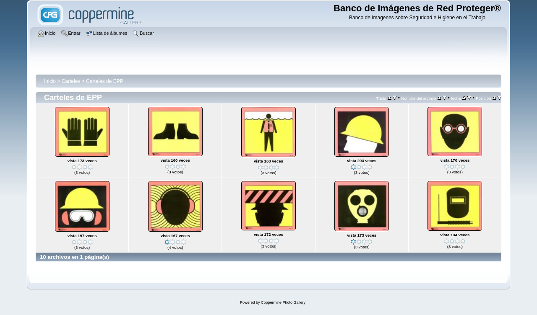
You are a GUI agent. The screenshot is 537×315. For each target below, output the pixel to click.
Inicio (50, 81)
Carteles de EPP (104, 81)
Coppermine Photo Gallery (283, 302)
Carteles (71, 81)
